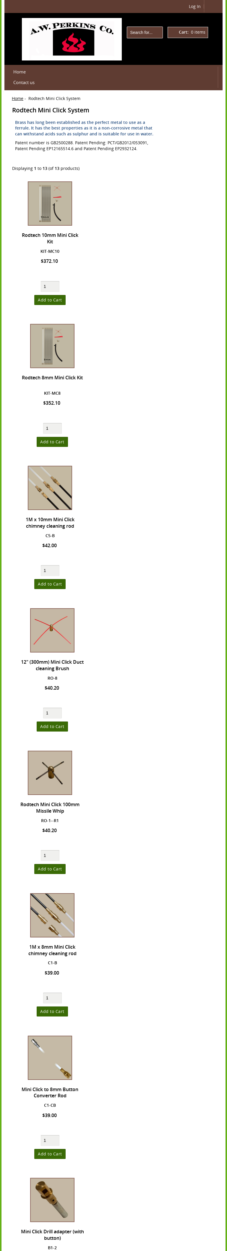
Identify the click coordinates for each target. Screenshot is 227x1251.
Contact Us (183, 708)
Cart (191, 146)
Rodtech (171, 1244)
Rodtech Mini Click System (192, 405)
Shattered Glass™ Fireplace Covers (191, 621)
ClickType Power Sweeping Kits (190, 388)
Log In (195, 6)
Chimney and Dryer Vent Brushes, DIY (193, 469)
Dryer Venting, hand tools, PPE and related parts (193, 245)
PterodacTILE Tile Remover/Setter (191, 318)
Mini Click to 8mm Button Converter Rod (48, 666)
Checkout (191, 158)
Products (180, 193)
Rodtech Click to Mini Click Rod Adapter (49, 808)
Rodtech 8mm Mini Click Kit (125, 235)
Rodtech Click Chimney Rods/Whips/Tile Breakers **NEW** (193, 341)
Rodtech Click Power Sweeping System (190, 368)
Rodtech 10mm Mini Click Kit (49, 238)
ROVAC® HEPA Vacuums (188, 422)
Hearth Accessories (193, 550)
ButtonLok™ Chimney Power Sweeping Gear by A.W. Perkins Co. (192, 272)
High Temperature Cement (192, 564)
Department (193, 1244)
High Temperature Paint (192, 604)
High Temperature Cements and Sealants (192, 584)
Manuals (179, 636)
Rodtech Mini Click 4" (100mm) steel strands (49, 1093)
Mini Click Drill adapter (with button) (125, 666)
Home (19, 72)
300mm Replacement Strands (125, 950)
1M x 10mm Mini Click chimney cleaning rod (49, 381)
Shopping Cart (189, 114)
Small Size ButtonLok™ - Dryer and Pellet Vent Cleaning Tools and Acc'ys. (193, 216)
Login (99, 1236)
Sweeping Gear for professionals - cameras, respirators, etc (192, 446)
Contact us (24, 82)
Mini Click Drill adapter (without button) (125, 808)
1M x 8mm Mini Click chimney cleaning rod (125, 523)
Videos (177, 646)
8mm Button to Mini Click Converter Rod (48, 950)
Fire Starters (186, 517)
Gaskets (181, 528)
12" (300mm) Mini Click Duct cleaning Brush (125, 381)
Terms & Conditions (192, 698)
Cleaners (183, 506)
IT (180, 1244)
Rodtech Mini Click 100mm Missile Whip (48, 523)
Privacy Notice (187, 688)
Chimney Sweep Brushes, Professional (190, 489)
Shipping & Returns (192, 678)
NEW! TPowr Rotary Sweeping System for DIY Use (193, 298)
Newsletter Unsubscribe (185, 720)
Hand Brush (186, 539)
